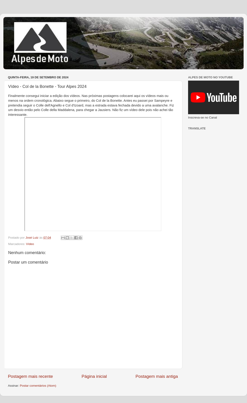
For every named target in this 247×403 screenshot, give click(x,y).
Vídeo (30, 244)
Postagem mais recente (30, 376)
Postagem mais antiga (157, 376)
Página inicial (94, 376)
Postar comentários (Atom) (38, 385)
